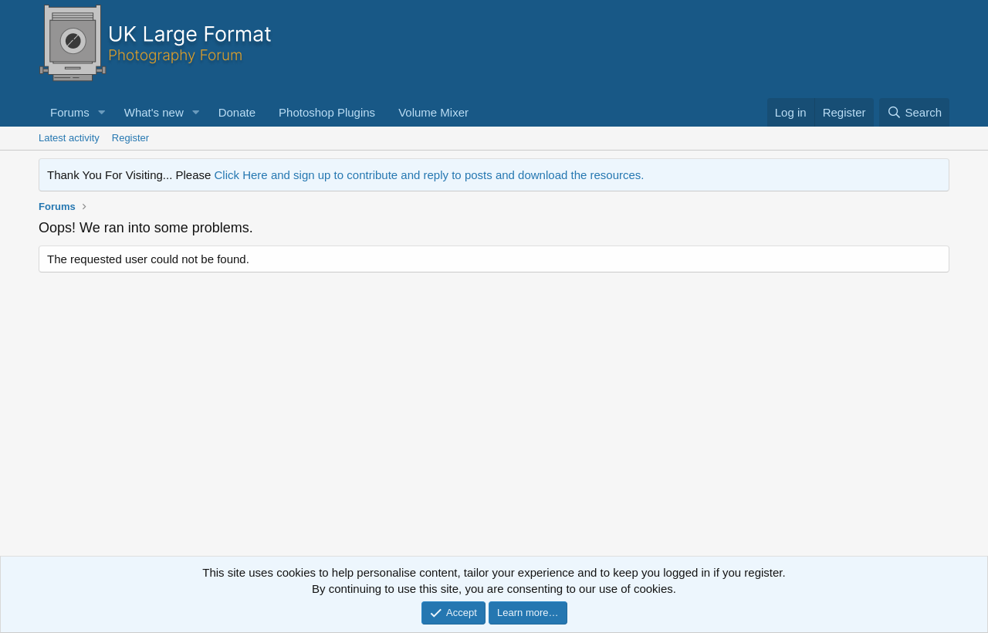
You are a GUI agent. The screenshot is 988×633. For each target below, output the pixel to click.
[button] (102, 112)
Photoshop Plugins (327, 112)
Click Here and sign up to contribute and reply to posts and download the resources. (430, 174)
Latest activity (69, 138)
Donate (236, 112)
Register (130, 138)
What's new (154, 112)
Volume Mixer (433, 112)
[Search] (914, 112)
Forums (70, 112)
